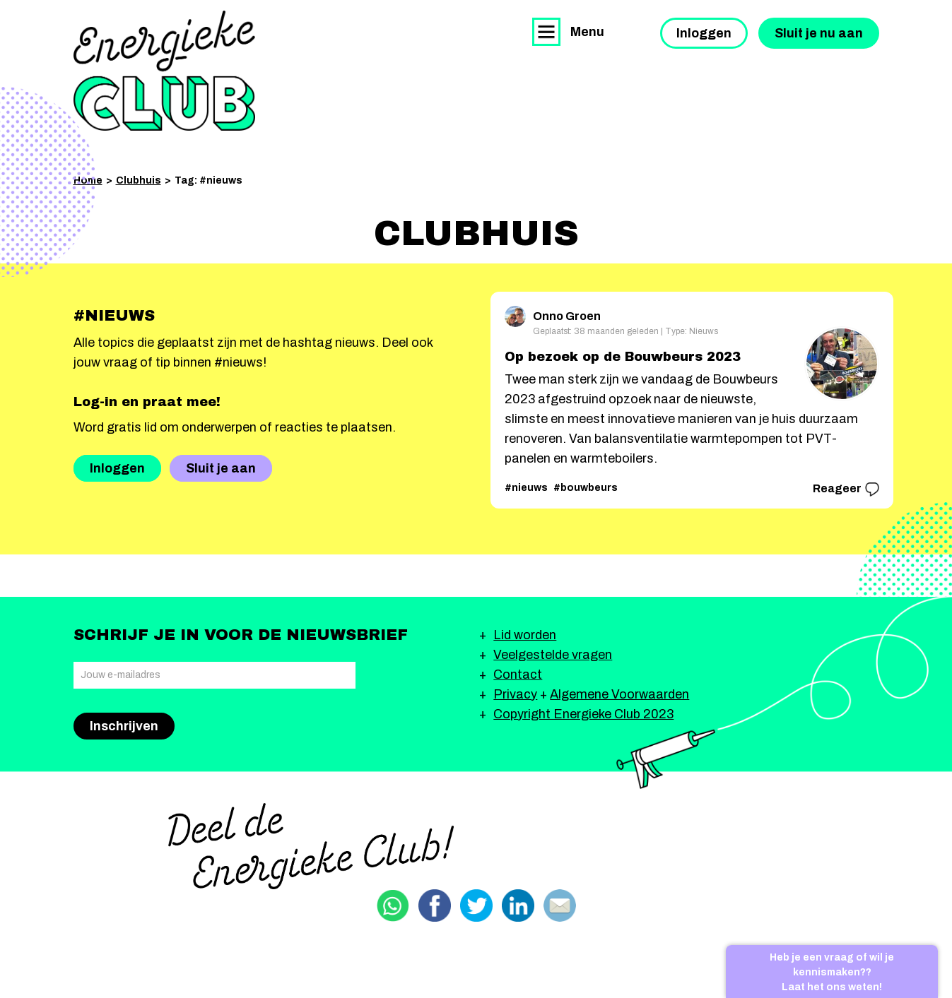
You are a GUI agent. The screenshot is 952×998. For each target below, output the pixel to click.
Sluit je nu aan (819, 33)
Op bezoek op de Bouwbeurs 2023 (623, 357)
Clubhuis (138, 180)
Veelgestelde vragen (552, 655)
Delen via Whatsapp (393, 905)
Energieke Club (164, 71)
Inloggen (703, 33)
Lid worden (524, 635)
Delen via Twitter (476, 905)
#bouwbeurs (585, 487)
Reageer (846, 489)
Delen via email (559, 905)
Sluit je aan (221, 468)
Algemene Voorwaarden (619, 694)
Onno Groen (553, 314)
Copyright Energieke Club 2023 (583, 714)
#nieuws (526, 487)
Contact (517, 674)
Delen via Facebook (434, 905)
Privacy (515, 694)
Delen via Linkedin (518, 905)
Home (88, 180)
